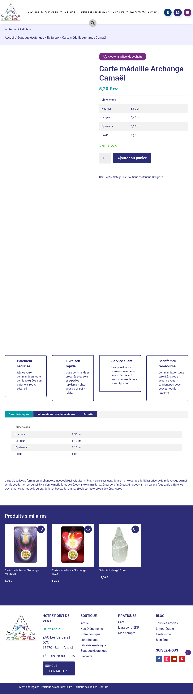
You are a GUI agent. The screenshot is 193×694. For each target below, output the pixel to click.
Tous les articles (167, 623)
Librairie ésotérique (93, 645)
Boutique (33, 12)
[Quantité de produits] (105, 158)
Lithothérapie (50, 12)
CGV (121, 622)
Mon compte (126, 633)
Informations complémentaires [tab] (56, 414)
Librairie (69, 12)
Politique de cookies (85, 686)
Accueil (10, 37)
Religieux (53, 37)
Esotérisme (163, 634)
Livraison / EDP (128, 627)
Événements (138, 12)
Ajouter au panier (132, 158)
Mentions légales (29, 686)
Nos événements (91, 629)
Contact (153, 12)
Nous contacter (58, 668)
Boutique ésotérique (94, 12)
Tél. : (47, 656)
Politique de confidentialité (56, 686)
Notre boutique (90, 634)
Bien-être (119, 12)
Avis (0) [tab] (88, 414)
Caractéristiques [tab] (19, 414)
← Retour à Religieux (18, 29)
